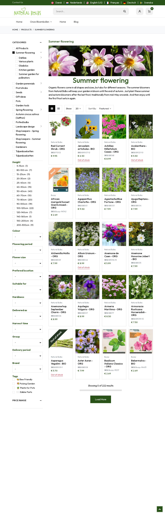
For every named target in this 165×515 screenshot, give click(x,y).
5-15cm (20, 165)
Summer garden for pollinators (29, 76)
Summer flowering (25, 52)
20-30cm (21, 178)
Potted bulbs (22, 122)
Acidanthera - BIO (139, 147)
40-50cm (22, 186)
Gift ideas (21, 96)
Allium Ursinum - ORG (87, 255)
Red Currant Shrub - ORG (58, 147)
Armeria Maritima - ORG (113, 308)
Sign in (139, 11)
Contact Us (17, 2)
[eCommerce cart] (149, 11)
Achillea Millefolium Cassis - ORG (111, 148)
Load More (100, 399)
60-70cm (21, 195)
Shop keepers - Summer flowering (28, 140)
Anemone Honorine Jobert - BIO (140, 256)
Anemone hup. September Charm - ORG (59, 309)
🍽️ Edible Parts (24, 392)
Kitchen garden (27, 69)
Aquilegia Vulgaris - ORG (86, 308)
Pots (18, 101)
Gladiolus (23, 65)
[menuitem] (56, 2)
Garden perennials (25, 83)
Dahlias (22, 57)
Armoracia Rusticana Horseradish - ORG (138, 311)
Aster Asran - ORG (85, 362)
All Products (22, 48)
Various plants (26, 61)
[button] (100, 108)
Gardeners (21, 146)
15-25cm (21, 174)
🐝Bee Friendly (24, 379)
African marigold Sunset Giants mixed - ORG (60, 203)
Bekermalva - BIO (138, 362)
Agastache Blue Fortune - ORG (113, 200)
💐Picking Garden (26, 383)
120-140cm (22, 212)
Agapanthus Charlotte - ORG (87, 200)
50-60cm (22, 191)
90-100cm (22, 203)
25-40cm (21, 182)
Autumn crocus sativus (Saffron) (27, 116)
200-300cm (23, 224)
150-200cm (23, 220)
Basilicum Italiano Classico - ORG (113, 363)
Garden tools (22, 105)
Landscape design (25, 126)
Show (69, 108)
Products (26, 29)
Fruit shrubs (22, 87)
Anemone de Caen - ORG (111, 255)
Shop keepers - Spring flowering (27, 132)
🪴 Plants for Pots (26, 387)
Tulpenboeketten (24, 151)
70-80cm (22, 199)
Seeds (19, 92)
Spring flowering (24, 109)
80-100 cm (22, 170)
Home (15, 29)
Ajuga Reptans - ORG (140, 200)
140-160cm (22, 216)
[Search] (124, 11)
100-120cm (22, 208)
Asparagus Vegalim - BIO (58, 362)
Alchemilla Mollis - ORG (60, 255)
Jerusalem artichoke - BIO (86, 147)
